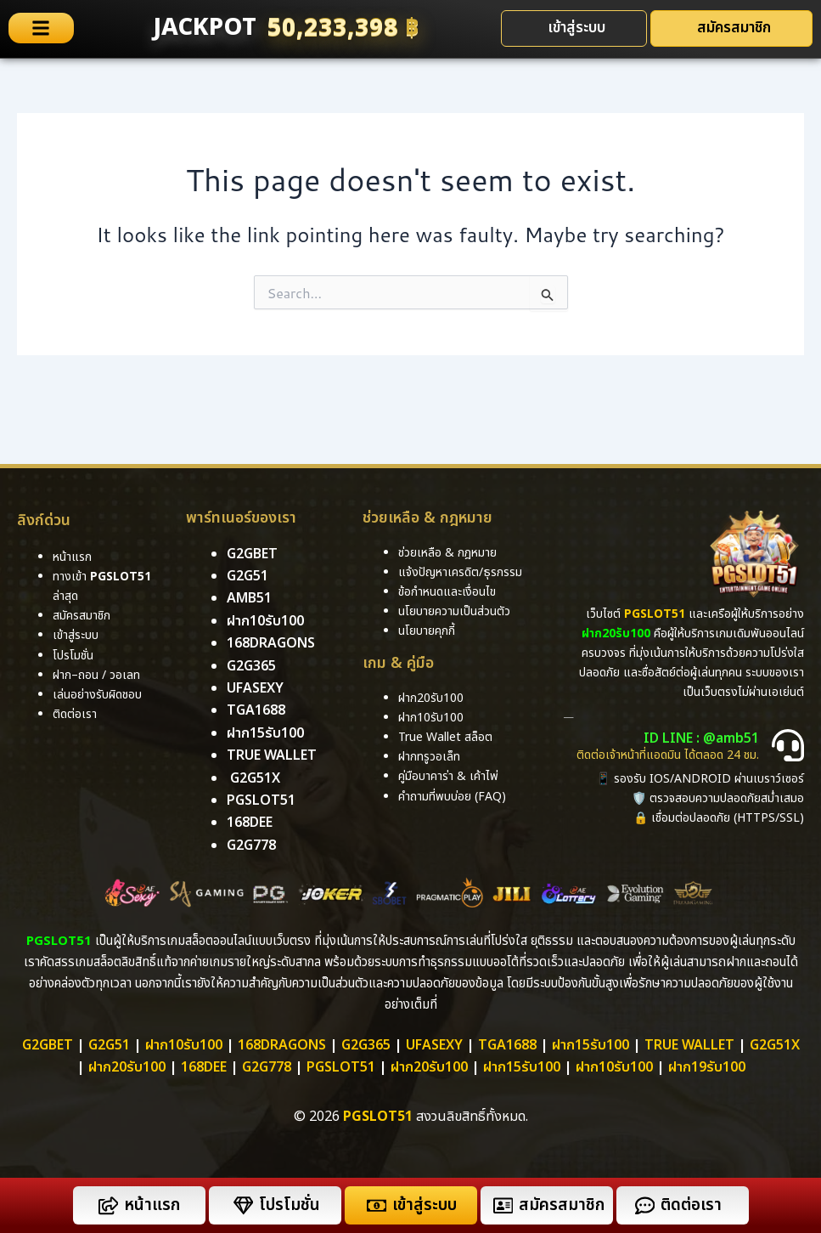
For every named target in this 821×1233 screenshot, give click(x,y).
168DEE (250, 822)
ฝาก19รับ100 (706, 1067)
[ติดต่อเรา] (645, 1205)
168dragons (271, 643)
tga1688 (256, 710)
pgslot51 (261, 800)
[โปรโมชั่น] (243, 1205)
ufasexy (255, 688)
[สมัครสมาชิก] (503, 1205)
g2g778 (251, 845)
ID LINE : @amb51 (701, 738)
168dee (204, 1067)
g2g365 (251, 666)
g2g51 (247, 576)
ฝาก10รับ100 (265, 621)
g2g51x (255, 778)
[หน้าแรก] (108, 1205)
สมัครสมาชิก (562, 1205)
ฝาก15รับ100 (265, 733)
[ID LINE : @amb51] (788, 745)
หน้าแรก (152, 1205)
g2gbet (252, 554)
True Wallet (272, 755)
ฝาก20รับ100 (127, 1067)
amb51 (249, 598)
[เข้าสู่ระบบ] (376, 1205)
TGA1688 (507, 1045)
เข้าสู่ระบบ (424, 1205)
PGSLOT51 (340, 1067)
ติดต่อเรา (75, 714)
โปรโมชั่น (289, 1205)
